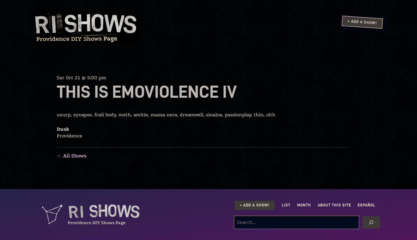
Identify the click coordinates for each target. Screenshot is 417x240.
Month (304, 205)
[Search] (371, 222)
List (286, 205)
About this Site (334, 205)
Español (366, 205)
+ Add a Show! (362, 22)
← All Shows (71, 155)
